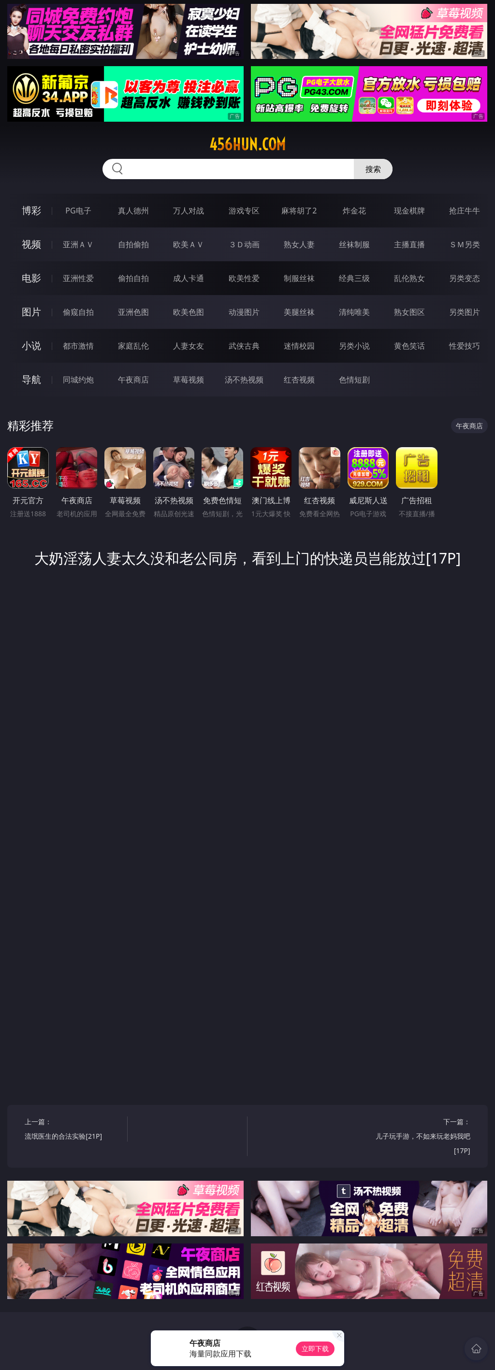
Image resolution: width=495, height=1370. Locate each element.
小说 (31, 345)
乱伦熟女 (409, 278)
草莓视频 (188, 379)
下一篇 (421, 1137)
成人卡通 (188, 278)
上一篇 (73, 1130)
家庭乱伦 (133, 345)
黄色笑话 (409, 345)
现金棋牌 (409, 210)
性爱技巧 (464, 345)
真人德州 (133, 210)
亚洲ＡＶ (78, 244)
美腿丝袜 (299, 312)
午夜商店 (133, 379)
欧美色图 (188, 312)
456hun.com (247, 144)
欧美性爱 (244, 278)
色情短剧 (354, 379)
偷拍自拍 (133, 278)
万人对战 (188, 210)
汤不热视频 (244, 379)
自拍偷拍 (133, 244)
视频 (31, 244)
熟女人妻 (299, 244)
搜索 (373, 169)
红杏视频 (299, 379)
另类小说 (354, 345)
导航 (31, 379)
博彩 (31, 210)
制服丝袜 (299, 278)
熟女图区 (409, 312)
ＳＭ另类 (464, 244)
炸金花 (354, 210)
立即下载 (315, 1348)
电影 (31, 277)
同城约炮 (78, 379)
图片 (31, 311)
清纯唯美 (354, 312)
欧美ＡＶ (188, 244)
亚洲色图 (133, 312)
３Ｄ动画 (244, 244)
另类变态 (464, 278)
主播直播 (409, 244)
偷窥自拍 (78, 312)
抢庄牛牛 (464, 210)
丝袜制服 (354, 244)
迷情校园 (299, 345)
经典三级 (354, 278)
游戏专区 (244, 210)
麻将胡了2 (299, 210)
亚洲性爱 (78, 278)
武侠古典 (244, 345)
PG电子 (78, 210)
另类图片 (464, 312)
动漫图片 (244, 312)
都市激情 (78, 345)
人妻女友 (188, 345)
